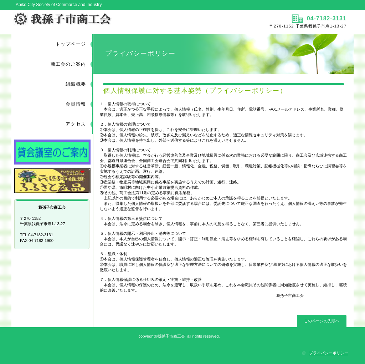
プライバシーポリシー (328, 353)
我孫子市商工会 (96, 21)
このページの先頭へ (321, 321)
